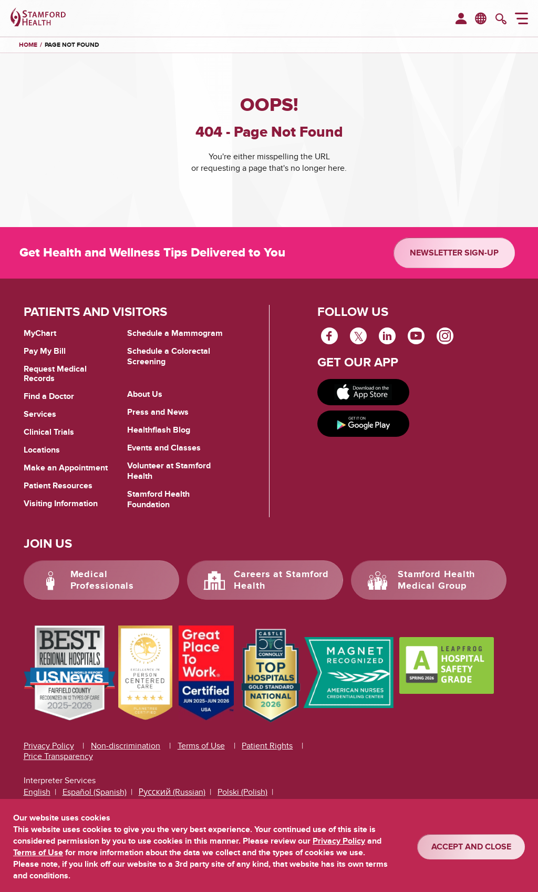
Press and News (158, 412)
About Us (144, 394)
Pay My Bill (45, 351)
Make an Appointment (66, 468)
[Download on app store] (363, 392)
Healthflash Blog (158, 430)
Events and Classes (164, 448)
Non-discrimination (125, 746)
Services (40, 414)
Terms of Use (201, 746)
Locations (42, 450)
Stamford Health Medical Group (436, 580)
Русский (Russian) (172, 792)
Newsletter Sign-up (454, 253)
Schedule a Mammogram (175, 333)
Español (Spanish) (95, 792)
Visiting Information (61, 503)
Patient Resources (58, 485)
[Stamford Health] (38, 18)
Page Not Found (72, 45)
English (37, 792)
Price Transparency (58, 756)
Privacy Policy (49, 746)
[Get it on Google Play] (363, 424)
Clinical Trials (49, 432)
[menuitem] (461, 19)
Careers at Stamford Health (281, 580)
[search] (500, 20)
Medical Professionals (102, 580)
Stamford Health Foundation (158, 499)
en (481, 18)
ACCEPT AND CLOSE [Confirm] (471, 847)
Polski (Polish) (242, 792)
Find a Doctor (49, 396)
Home (28, 45)
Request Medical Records (55, 374)
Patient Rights (267, 746)
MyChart (40, 334)
